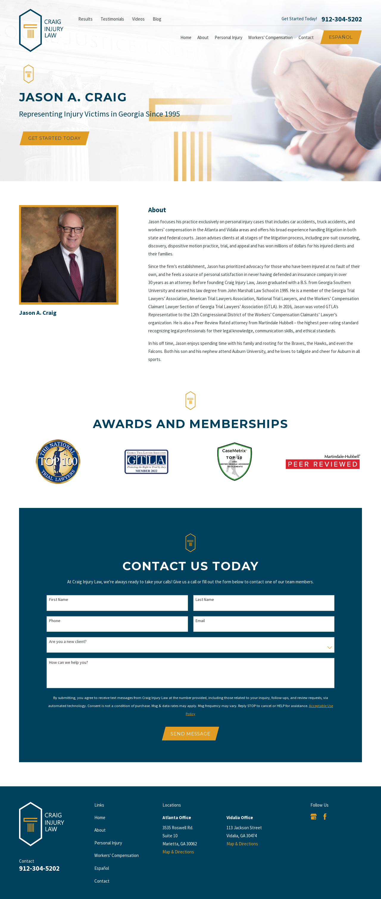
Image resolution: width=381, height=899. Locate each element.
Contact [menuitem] (306, 37)
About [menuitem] (203, 37)
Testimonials (112, 19)
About (100, 830)
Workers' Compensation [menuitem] (270, 37)
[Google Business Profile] (313, 816)
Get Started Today (54, 138)
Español (341, 37)
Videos (138, 19)
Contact (102, 881)
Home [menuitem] (185, 37)
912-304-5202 (341, 19)
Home (99, 817)
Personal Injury (108, 843)
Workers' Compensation (116, 855)
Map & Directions (178, 852)
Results (85, 19)
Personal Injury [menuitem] (228, 37)
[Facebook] (325, 816)
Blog (157, 19)
